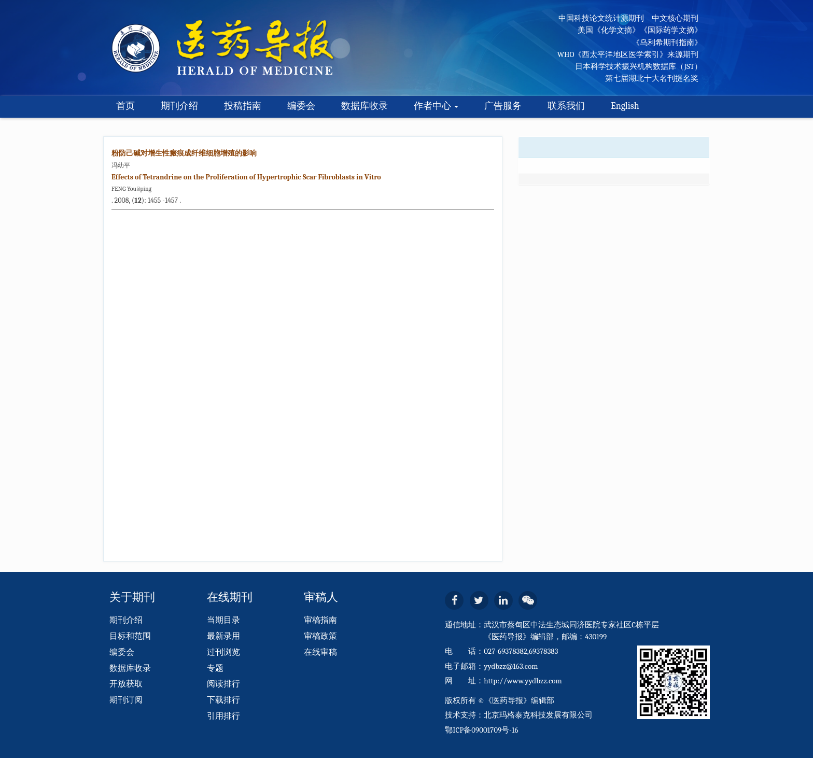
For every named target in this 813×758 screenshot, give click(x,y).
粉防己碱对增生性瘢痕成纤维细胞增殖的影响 (184, 153)
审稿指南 (320, 620)
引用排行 (223, 716)
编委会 (301, 106)
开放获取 (126, 684)
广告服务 (503, 106)
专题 (215, 668)
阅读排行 (223, 684)
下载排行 (223, 700)
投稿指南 (242, 106)
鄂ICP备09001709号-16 (481, 730)
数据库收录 (364, 106)
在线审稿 (320, 652)
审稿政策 (320, 636)
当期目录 (223, 620)
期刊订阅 (126, 700)
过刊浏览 (223, 652)
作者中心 (436, 106)
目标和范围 (130, 636)
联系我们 (566, 106)
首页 (125, 106)
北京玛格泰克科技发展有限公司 (538, 715)
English (625, 106)
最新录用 (223, 636)
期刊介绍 (179, 106)
